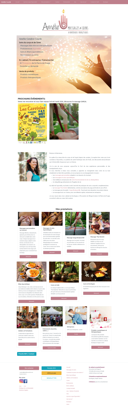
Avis (75, 2)
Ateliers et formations (72, 377)
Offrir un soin (51, 373)
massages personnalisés (62, 175)
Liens (67, 404)
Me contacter (29, 368)
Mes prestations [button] (45, 2)
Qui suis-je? (83, 2)
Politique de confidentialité (26, 388)
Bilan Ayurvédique (71, 375)
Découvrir (28, 256)
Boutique (105, 2)
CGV (25, 386)
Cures (68, 380)
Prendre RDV (51, 368)
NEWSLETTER (51, 378)
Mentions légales (23, 390)
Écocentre (27, 63)
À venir (76, 334)
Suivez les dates (52, 347)
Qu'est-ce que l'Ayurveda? (30, 2)
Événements (66, 2)
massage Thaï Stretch (61, 188)
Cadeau (57, 2)
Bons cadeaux (70, 385)
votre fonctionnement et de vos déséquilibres (85, 180)
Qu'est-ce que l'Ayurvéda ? (73, 396)
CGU (20, 386)
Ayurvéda (37, 49)
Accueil (17, 2)
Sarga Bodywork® (75, 190)
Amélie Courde (6, 2)
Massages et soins (71, 369)
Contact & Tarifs (95, 2)
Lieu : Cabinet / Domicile (72, 391)
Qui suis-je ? (69, 399)
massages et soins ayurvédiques (65, 177)
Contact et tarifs (70, 388)
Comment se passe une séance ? (74, 372)
